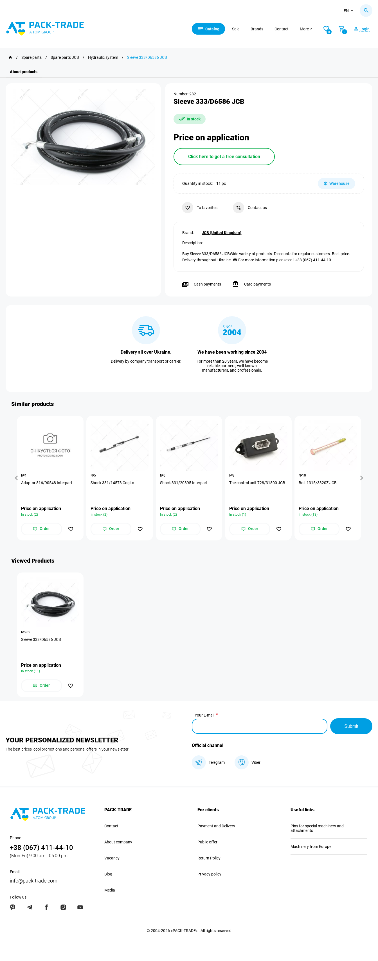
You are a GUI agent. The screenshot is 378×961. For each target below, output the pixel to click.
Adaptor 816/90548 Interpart (46, 482)
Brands (257, 29)
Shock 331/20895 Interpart (184, 482)
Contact (281, 29)
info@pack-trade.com (33, 881)
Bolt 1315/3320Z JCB (318, 482)
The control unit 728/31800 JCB (257, 482)
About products (23, 71)
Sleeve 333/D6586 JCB (41, 639)
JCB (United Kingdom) (221, 232)
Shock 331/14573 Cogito (112, 482)
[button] (17, 478)
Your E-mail (204, 715)
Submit (351, 726)
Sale (235, 29)
